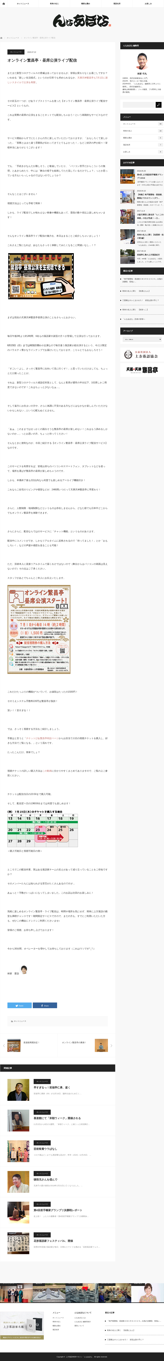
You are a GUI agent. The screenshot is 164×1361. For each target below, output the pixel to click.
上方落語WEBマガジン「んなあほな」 (80, 1357)
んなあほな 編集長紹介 (82, 1321)
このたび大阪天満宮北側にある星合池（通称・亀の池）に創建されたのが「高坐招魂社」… (150, 225)
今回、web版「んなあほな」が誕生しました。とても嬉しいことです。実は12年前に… (150, 262)
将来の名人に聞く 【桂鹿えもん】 (136, 291)
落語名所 (116, 4)
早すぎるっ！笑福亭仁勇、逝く (52, 1087)
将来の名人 (54, 4)
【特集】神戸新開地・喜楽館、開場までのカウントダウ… (150, 196)
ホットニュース (23, 4)
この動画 (47, 771)
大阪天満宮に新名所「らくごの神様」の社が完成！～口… (150, 216)
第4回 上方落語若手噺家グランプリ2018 (150, 176)
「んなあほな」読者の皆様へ (133, 319)
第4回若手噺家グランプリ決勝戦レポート (58, 1210)
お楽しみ (148, 4)
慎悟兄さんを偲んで (45, 1179)
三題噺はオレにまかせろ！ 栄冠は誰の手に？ (140, 300)
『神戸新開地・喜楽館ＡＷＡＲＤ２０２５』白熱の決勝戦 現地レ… (142, 280)
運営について (79, 1326)
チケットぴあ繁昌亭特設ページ (42, 738)
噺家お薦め (85, 4)
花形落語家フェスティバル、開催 (53, 1240)
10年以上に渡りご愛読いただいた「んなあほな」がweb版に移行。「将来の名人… (149, 245)
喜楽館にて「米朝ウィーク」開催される (57, 1118)
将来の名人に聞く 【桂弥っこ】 (135, 310)
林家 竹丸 (142, 73)
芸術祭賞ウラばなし (45, 1148)
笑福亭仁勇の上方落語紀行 (148, 255)
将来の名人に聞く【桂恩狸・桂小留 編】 (150, 236)
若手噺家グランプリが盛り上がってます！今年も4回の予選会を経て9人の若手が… (150, 185)
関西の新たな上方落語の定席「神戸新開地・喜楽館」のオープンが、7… (150, 203)
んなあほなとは (80, 1318)
